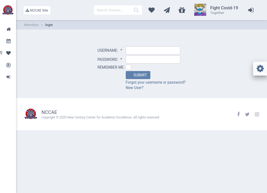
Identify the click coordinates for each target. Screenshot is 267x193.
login (49, 25)
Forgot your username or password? (156, 82)
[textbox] (118, 10)
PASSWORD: (109, 59)
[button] (138, 75)
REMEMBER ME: (110, 67)
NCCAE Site (37, 10)
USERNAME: (109, 50)
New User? (135, 88)
